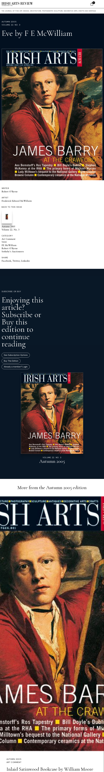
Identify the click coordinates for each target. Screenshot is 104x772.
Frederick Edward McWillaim (17, 200)
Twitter (16, 260)
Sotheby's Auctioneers (13, 251)
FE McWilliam (9, 245)
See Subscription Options (16, 355)
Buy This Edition (11, 361)
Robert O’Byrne (10, 191)
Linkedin (25, 260)
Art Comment (8, 238)
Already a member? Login (15, 366)
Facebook (6, 260)
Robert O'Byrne (10, 248)
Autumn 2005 (9, 22)
